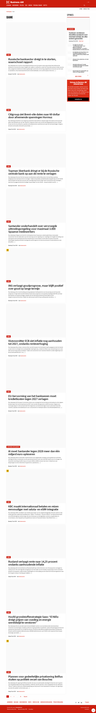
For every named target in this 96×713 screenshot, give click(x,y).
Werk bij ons (36, 702)
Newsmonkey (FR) (22, 709)
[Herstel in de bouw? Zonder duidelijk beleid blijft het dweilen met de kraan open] (70, 64)
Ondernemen (15, 5)
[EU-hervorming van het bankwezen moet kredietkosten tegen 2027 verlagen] (36, 376)
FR (89, 2)
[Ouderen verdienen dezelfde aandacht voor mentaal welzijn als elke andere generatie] (78, 23)
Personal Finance (37, 5)
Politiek (22, 5)
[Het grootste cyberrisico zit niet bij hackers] (70, 59)
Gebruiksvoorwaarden (46, 702)
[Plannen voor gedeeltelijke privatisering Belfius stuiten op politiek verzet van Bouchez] (36, 656)
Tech (26, 5)
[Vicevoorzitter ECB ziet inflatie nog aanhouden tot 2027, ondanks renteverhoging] (36, 321)
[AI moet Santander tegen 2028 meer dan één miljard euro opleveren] (36, 431)
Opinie (81, 9)
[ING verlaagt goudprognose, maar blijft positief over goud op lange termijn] (36, 265)
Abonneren (10, 702)
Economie (8, 5)
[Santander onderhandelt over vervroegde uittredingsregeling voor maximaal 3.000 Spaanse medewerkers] (36, 206)
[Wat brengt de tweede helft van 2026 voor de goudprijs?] (70, 70)
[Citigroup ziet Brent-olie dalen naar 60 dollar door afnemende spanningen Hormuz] (36, 94)
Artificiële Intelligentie (13, 447)
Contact (87, 709)
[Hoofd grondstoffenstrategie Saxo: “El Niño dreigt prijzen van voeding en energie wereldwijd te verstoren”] (36, 596)
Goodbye (31, 709)
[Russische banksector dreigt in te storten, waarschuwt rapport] (36, 39)
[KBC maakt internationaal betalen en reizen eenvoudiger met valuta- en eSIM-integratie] (36, 486)
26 (20, 696)
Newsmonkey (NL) (11, 709)
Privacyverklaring (58, 702)
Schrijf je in (78, 99)
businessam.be (22, 74)
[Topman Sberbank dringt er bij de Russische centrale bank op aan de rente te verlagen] (36, 150)
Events (29, 702)
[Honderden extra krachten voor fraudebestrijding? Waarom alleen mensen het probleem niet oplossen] (70, 52)
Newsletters (86, 9)
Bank (8, 55)
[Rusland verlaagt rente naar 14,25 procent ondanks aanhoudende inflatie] (36, 541)
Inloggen (16, 702)
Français (87, 702)
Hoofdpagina (9, 11)
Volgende (25, 696)
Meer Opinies (82, 76)
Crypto (45, 5)
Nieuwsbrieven (23, 702)
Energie (30, 5)
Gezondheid (71, 29)
